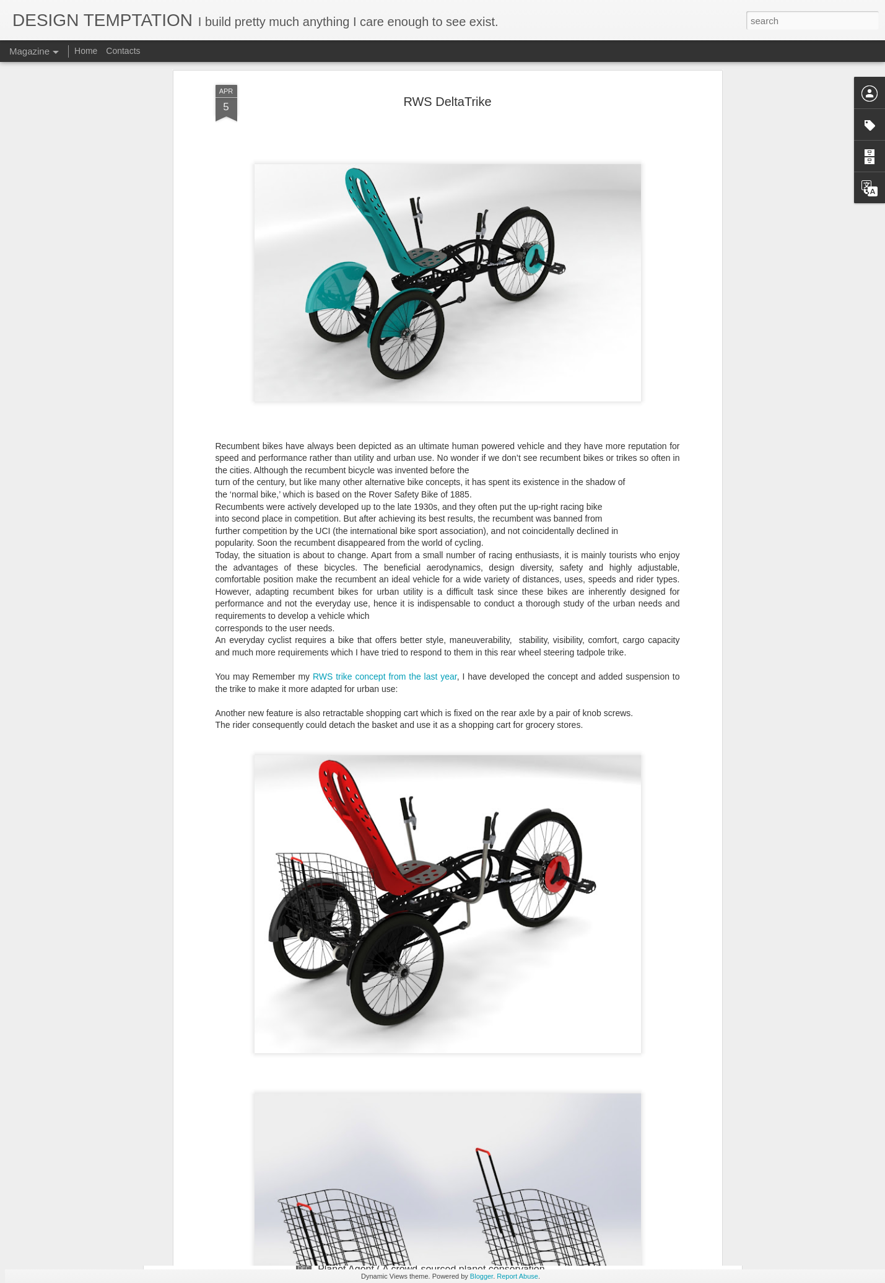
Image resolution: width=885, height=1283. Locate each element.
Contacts (123, 51)
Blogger (481, 1276)
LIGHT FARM (347, 1128)
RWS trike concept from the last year (385, 574)
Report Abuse (517, 1276)
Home (85, 51)
